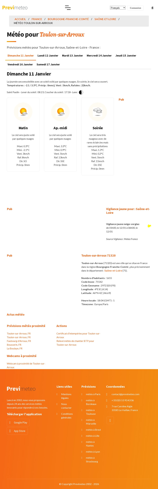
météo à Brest (93, 429)
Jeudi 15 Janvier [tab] (125, 55)
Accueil (20, 19)
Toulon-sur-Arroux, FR (19, 333)
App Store (19, 431)
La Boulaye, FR (14, 348)
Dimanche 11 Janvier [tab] (21, 55)
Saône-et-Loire (105, 19)
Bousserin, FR (14, 344)
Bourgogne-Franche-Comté (68, 19)
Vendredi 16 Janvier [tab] (20, 64)
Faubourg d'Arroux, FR (19, 340)
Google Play (20, 422)
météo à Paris (93, 394)
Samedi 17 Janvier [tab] (48, 64)
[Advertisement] (135, 152)
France (37, 19)
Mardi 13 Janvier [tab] (72, 55)
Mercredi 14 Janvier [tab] (99, 55)
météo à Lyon (93, 451)
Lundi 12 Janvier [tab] (48, 55)
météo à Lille (92, 435)
